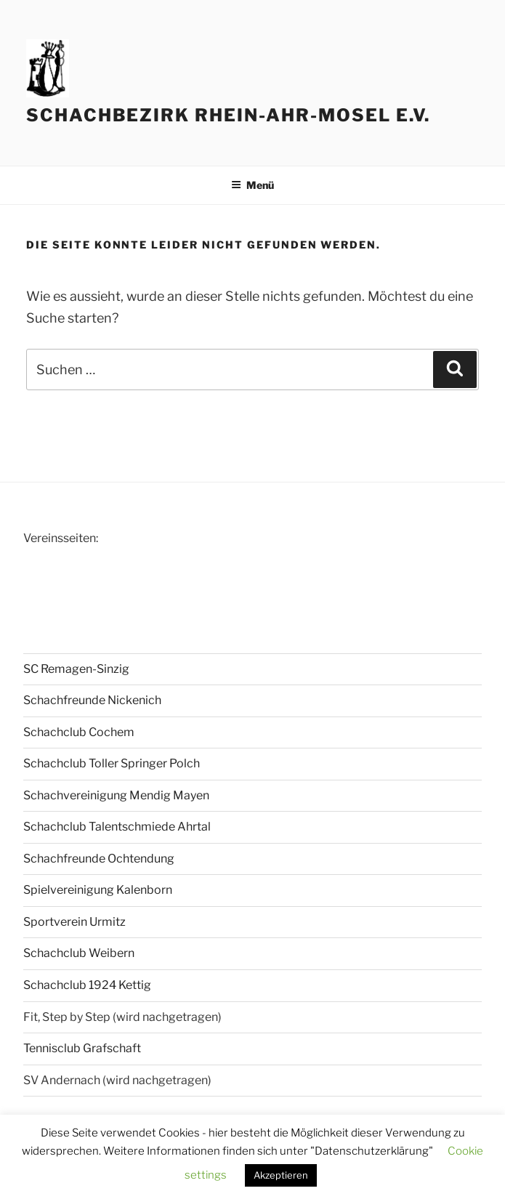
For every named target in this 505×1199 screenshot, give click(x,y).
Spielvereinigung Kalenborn (97, 890)
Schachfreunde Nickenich (92, 700)
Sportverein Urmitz (74, 922)
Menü (252, 185)
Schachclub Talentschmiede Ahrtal (117, 826)
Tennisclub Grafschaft (82, 1048)
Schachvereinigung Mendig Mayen (116, 795)
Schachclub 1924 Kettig (87, 985)
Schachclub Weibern (78, 953)
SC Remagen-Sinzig (76, 669)
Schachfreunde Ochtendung (98, 858)
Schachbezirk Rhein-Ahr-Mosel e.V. (228, 115)
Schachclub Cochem (78, 732)
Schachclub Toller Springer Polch (111, 763)
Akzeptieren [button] (281, 1175)
